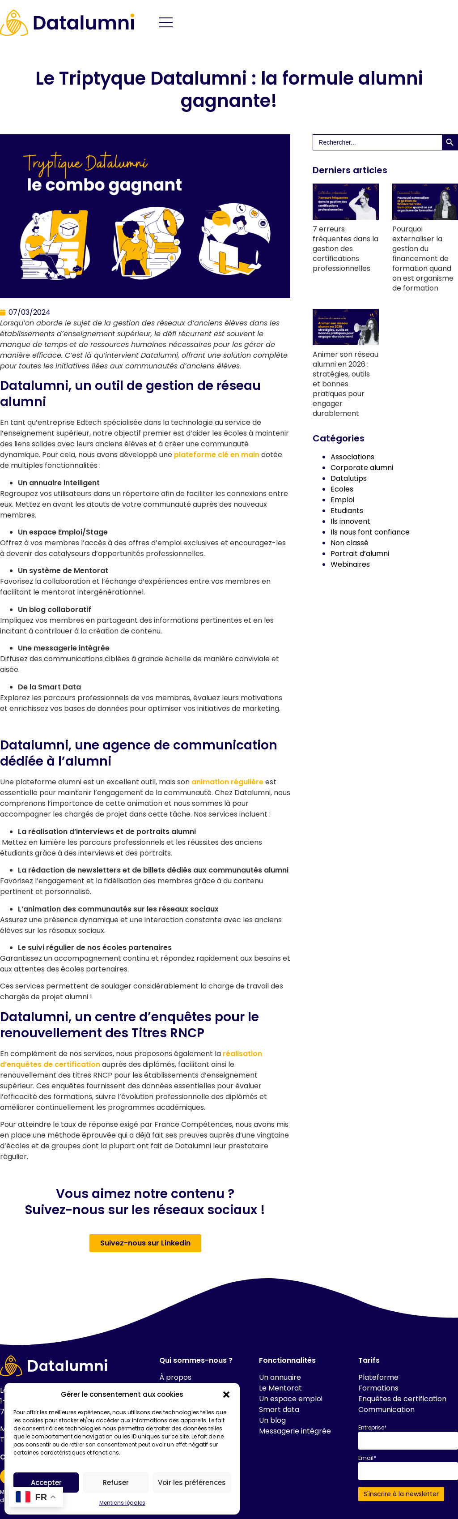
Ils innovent (350, 521)
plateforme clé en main (216, 454)
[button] (226, 1394)
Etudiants (347, 510)
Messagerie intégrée (295, 1431)
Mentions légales (122, 1502)
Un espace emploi (290, 1399)
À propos (175, 1377)
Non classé (350, 543)
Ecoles (342, 489)
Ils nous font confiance (370, 532)
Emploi (342, 500)
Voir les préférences (192, 1482)
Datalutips (349, 478)
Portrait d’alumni (360, 553)
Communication (386, 1409)
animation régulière (227, 782)
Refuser (116, 1482)
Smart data (279, 1409)
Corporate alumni (362, 467)
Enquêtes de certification (402, 1399)
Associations (352, 457)
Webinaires (350, 564)
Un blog (272, 1420)
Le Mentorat (280, 1388)
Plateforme (378, 1377)
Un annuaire (280, 1377)
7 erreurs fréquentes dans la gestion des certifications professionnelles (345, 249)
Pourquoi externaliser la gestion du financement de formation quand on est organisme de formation (423, 258)
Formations (378, 1388)
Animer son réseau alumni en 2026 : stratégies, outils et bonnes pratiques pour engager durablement (345, 384)
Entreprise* (372, 1427)
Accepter (46, 1482)
